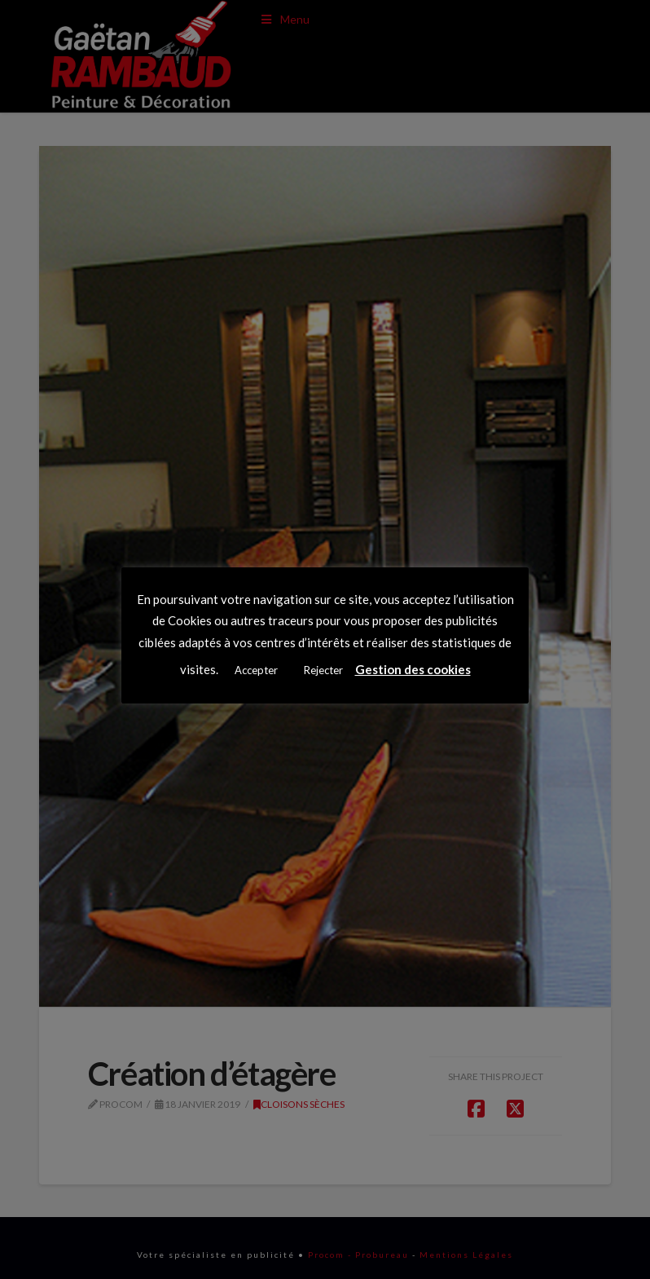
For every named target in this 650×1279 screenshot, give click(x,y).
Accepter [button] (256, 670)
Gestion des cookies (413, 669)
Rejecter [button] (323, 670)
